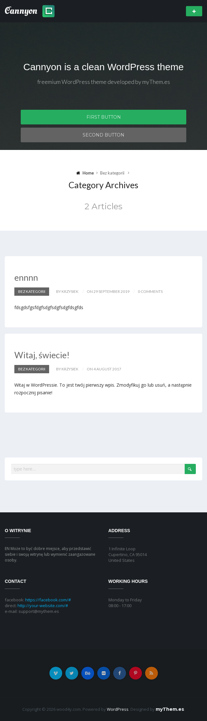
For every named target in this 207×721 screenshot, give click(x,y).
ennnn (26, 277)
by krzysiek (67, 291)
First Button (103, 117)
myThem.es (170, 709)
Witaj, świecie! (42, 355)
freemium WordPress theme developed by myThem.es (103, 81)
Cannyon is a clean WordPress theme (103, 67)
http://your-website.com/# (43, 605)
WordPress (118, 709)
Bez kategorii (31, 291)
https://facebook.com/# (48, 600)
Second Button (103, 135)
